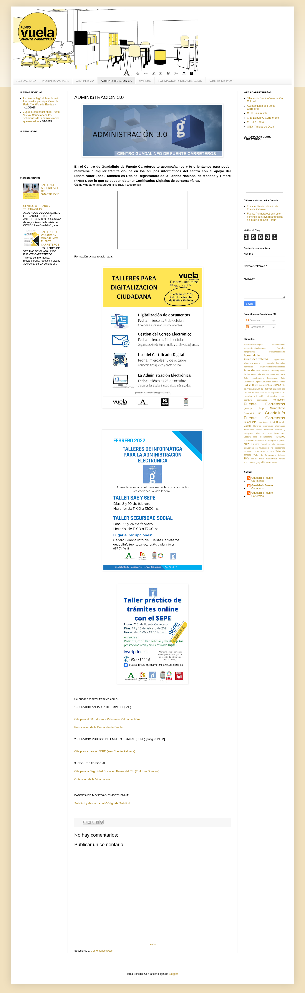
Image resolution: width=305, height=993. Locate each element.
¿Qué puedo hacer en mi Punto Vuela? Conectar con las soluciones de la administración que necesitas (41, 116)
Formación (279, 399)
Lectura (247, 437)
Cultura (247, 385)
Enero (282, 396)
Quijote (255, 444)
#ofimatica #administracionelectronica (264, 366)
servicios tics (250, 451)
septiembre (280, 448)
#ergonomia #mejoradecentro (264, 352)
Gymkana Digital (267, 422)
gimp (261, 408)
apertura (265, 370)
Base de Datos (277, 374)
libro (255, 437)
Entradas (253, 320)
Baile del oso (263, 374)
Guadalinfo (277, 408)
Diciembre (265, 392)
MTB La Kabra (255, 122)
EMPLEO (145, 80)
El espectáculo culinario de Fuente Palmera (262, 208)
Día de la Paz (251, 392)
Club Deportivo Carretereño (263, 117)
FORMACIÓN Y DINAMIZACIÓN (180, 80)
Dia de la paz (279, 389)
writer (274, 462)
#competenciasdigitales (254, 348)
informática (280, 426)
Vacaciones (271, 458)
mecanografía (266, 437)
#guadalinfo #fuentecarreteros (256, 357)
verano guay (254, 462)
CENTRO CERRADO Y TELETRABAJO (36, 208)
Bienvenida (272, 378)
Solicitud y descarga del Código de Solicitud (102, 803)
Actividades (252, 370)
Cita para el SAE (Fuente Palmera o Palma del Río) (107, 719)
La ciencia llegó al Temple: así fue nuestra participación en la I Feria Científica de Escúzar (41, 101)
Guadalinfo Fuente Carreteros (262, 479)
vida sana (266, 462)
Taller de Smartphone (265, 455)
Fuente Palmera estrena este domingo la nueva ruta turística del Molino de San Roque (265, 216)
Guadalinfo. (250, 422)
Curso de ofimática (262, 385)
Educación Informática (265, 396)
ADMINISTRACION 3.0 (116, 80)
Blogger (173, 973)
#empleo (281, 348)
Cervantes (266, 381)
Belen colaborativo (254, 378)
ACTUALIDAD (26, 80)
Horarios (257, 426)
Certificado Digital (252, 381)
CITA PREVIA (85, 80)
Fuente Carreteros (264, 404)
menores (280, 436)
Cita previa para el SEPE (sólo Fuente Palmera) (104, 751)
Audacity (275, 370)
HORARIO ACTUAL (55, 80)
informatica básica (253, 429)
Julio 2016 (260, 433)
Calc (283, 378)
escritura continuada (255, 400)
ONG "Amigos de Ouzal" (261, 126)
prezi (246, 444)
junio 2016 (279, 433)
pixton (282, 440)
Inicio (152, 944)
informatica (268, 426)
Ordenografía (271, 440)
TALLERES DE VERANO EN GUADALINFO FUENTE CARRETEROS (50, 238)
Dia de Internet (264, 388)
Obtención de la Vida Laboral (92, 779)
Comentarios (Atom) (102, 950)
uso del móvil (257, 458)
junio (270, 433)
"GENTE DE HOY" (221, 80)
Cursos (277, 385)
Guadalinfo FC (253, 413)
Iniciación (268, 429)
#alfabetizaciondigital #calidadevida (264, 344)
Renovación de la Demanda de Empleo (99, 727)
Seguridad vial (268, 444)
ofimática (259, 440)
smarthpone (262, 451)
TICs (246, 458)
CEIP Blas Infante (257, 113)
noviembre (249, 440)
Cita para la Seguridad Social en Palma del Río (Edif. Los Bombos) (116, 771)
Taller (271, 451)
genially (248, 408)
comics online (278, 381)
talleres (281, 455)
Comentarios (255, 327)
